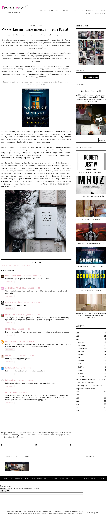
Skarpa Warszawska (14, 265)
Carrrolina (10, 341)
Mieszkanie (100, 14)
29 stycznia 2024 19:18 (27, 356)
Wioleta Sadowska (14, 276)
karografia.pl (99, 478)
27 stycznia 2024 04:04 (33, 302)
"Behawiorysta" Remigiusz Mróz (91, 196)
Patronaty (100, 11)
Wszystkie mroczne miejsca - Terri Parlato (91, 379)
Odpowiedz (9, 282)
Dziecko (64, 11)
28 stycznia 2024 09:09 (31, 315)
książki (4, 265)
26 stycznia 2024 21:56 (31, 288)
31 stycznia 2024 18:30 (24, 380)
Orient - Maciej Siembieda (85, 382)
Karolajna (10, 380)
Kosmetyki (54, 11)
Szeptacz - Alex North (91, 90)
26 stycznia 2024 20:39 (32, 276)
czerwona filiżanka (14, 302)
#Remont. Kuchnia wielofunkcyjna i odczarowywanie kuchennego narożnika (91, 315)
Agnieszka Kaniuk (13, 288)
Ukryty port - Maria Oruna (85, 389)
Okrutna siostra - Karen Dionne (91, 267)
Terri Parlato (26, 265)
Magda (8, 329)
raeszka (8, 368)
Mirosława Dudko (13, 315)
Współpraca (87, 11)
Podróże (89, 14)
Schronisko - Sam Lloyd (91, 290)
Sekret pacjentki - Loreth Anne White (89, 385)
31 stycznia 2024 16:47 (22, 368)
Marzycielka (11, 356)
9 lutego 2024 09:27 (19, 392)
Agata (8, 392)
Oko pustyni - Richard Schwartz (91, 243)
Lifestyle (75, 11)
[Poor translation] (7, 490)
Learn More (90, 512)
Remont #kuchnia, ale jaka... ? (91, 173)
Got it (98, 512)
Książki (43, 11)
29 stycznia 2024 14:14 (25, 341)
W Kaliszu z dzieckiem (91, 219)
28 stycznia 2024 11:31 (21, 329)
